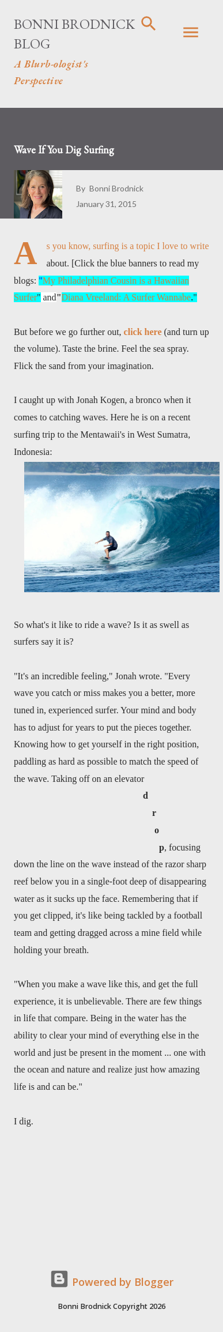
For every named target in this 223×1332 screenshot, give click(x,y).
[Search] (148, 21)
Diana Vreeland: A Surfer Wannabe (126, 297)
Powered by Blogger (111, 1282)
